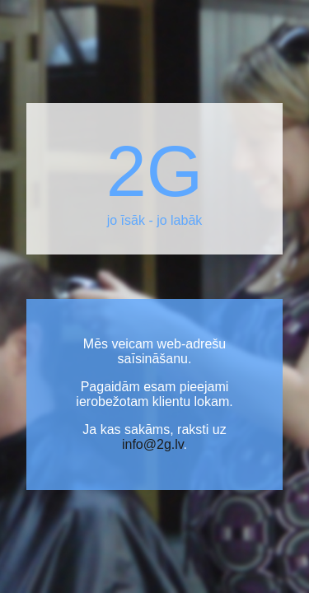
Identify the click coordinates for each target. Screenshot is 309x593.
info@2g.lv (153, 444)
